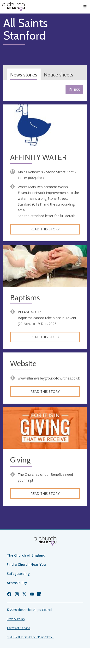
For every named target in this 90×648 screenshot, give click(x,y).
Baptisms (25, 297)
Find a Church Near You (26, 564)
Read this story (45, 229)
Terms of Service (18, 628)
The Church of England (26, 555)
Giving (20, 459)
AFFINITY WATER (38, 157)
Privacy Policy (16, 619)
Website (23, 363)
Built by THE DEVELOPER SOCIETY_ (30, 637)
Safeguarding (18, 573)
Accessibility (17, 582)
